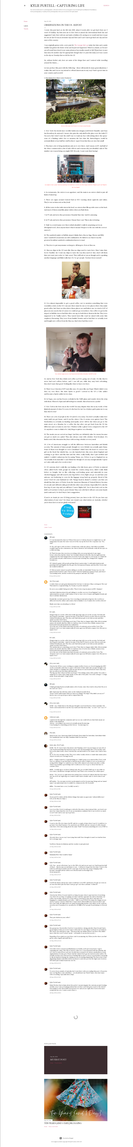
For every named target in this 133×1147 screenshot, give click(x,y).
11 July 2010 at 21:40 (55, 727)
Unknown (53, 717)
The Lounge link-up (81, 45)
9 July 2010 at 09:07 (55, 678)
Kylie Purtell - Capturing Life (57, 5)
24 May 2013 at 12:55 (55, 857)
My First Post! (58, 1059)
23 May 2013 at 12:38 (55, 801)
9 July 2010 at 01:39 (55, 606)
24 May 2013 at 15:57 (55, 887)
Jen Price (53, 581)
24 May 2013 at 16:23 (55, 909)
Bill (51, 537)
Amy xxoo (53, 663)
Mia (51, 733)
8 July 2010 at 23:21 (55, 576)
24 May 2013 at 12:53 (55, 846)
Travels (26, 29)
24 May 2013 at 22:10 (55, 963)
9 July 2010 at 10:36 (55, 698)
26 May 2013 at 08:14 (55, 993)
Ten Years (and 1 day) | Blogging (63, 1123)
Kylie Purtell (53, 794)
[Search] (106, 5)
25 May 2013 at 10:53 (55, 977)
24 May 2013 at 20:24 (55, 940)
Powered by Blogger (66, 1138)
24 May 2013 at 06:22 (55, 829)
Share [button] (25, 21)
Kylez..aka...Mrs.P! (55, 745)
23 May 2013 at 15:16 (55, 815)
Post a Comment (53, 1126)
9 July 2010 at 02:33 (55, 632)
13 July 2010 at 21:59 (55, 789)
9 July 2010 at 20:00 (55, 712)
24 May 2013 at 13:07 (55, 874)
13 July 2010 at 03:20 (55, 740)
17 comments (58, 1063)
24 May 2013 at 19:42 (55, 920)
